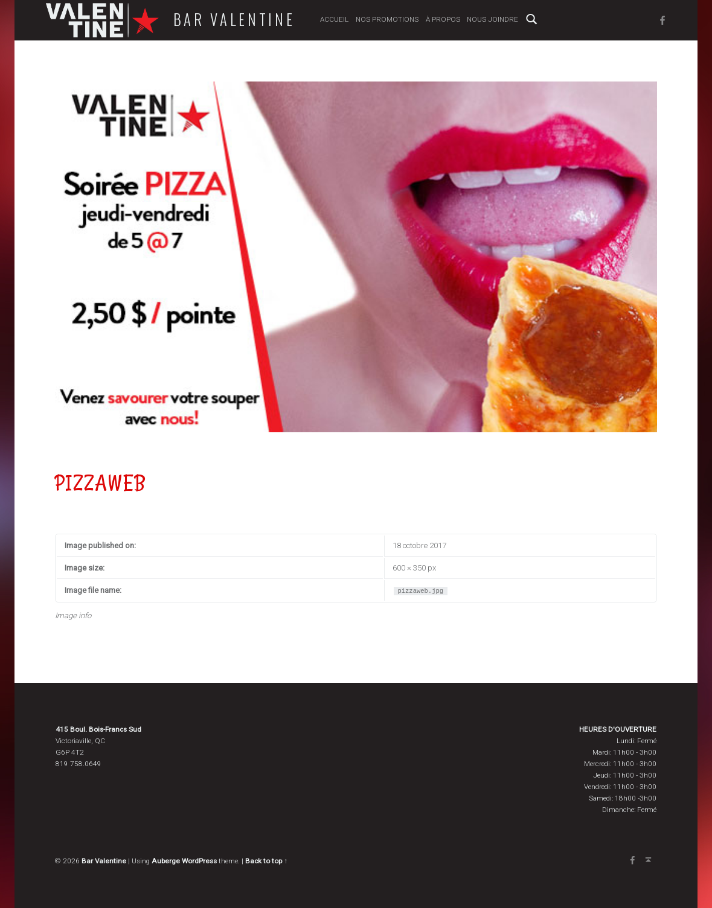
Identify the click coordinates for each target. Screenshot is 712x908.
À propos (441, 19)
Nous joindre (491, 19)
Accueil (333, 19)
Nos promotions (385, 19)
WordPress (199, 861)
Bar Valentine (232, 19)
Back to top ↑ (266, 861)
